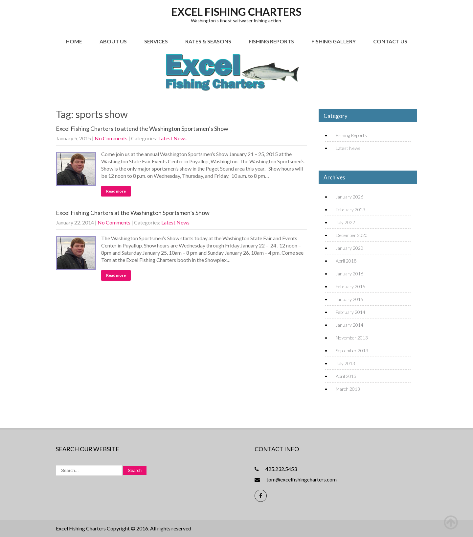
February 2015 (350, 286)
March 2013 (348, 389)
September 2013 (352, 350)
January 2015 (349, 299)
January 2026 (349, 196)
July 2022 (345, 222)
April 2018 (346, 261)
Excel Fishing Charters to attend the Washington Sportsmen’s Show (142, 128)
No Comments (111, 138)
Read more (116, 191)
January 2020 (349, 248)
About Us (113, 41)
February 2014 (350, 312)
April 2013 (346, 376)
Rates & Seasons (208, 41)
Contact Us (390, 41)
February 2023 (350, 209)
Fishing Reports (271, 41)
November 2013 (352, 337)
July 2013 (345, 363)
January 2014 (349, 325)
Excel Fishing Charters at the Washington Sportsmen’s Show (133, 212)
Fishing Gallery (333, 41)
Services (156, 41)
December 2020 (352, 235)
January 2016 (349, 273)
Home (74, 41)
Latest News (172, 138)
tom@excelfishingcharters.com (301, 479)
